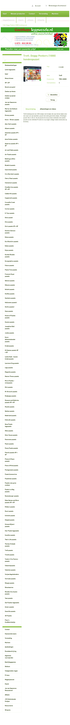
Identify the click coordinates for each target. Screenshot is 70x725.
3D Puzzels (8, 616)
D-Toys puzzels (9, 213)
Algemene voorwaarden (9, 657)
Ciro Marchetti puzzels (12, 174)
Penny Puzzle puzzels (11, 448)
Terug (52, 100)
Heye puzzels (9, 311)
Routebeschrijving (10, 651)
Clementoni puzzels (11, 183)
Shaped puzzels (9, 520)
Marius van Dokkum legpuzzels (11, 110)
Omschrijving (31, 109)
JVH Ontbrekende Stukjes (10, 700)
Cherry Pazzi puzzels (11, 178)
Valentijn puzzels (10, 570)
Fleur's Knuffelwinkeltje (10, 621)
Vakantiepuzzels (10, 565)
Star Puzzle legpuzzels (12, 531)
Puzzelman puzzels (11, 478)
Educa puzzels (9, 237)
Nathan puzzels (9, 411)
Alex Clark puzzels (10, 124)
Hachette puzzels (10, 298)
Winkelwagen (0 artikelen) (55, 5)
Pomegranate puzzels (11, 470)
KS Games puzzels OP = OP (11, 351)
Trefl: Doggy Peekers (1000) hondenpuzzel (15, 25)
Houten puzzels (9, 322)
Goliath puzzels (9, 289)
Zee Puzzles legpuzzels (12, 602)
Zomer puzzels (9, 607)
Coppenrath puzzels (11, 198)
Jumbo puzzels (9, 333)
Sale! (6, 74)
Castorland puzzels (11, 170)
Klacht (20, 20)
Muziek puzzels (9, 407)
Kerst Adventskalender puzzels (10, 339)
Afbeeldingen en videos (48, 109)
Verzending (43, 14)
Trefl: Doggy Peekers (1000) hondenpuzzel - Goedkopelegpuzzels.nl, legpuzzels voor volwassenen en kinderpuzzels (11, 5)
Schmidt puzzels (10, 515)
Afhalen (30, 20)
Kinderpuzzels (9, 346)
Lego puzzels (9, 367)
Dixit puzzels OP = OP (11, 226)
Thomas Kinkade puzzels (10, 545)
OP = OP (7, 83)
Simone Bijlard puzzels (9, 525)
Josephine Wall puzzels (9, 327)
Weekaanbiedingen (11, 65)
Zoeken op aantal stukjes (10, 97)
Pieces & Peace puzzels (9, 460)
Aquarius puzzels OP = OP (12, 145)
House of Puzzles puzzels (10, 317)
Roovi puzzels (9, 511)
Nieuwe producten (18, 14)
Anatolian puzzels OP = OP (12, 134)
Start (5, 14)
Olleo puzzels (9, 431)
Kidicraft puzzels (10, 420)
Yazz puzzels (9, 598)
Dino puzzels (9, 222)
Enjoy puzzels (9, 250)
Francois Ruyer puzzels (9, 275)
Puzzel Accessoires (11, 474)
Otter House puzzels (11, 435)
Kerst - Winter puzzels (12, 119)
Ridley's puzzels (10, 507)
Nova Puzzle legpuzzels (8, 425)
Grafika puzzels (9, 294)
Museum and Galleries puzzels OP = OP (12, 401)
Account (36, 6)
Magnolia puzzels (10, 372)
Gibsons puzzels (10, 285)
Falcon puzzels (9, 265)
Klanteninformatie (10, 634)
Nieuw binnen (9, 78)
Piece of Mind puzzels (11, 465)
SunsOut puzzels (10, 535)
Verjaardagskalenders (12, 574)
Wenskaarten (9, 587)
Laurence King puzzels (12, 363)
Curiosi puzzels (9, 209)
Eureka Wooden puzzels (10, 256)
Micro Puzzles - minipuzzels (10, 382)
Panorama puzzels (10, 439)
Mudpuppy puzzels (10, 396)
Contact (32, 14)
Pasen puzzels (9, 444)
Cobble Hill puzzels (11, 193)
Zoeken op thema (10, 91)
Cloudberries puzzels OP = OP (11, 188)
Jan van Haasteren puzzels (10, 103)
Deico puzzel (9, 217)
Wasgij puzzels (9, 583)
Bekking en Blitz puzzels (10, 160)
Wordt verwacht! (10, 87)
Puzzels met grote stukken (10, 484)
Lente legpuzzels (10, 69)
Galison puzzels (10, 281)
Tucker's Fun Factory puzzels (11, 560)
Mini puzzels (9, 387)
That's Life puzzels (10, 539)
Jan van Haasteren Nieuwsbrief (10, 689)
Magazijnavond (8, 20)
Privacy (7, 675)
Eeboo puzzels (9, 246)
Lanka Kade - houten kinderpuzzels (11, 358)
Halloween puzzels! (11, 302)
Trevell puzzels (9, 555)
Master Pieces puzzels (12, 376)
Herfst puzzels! (9, 307)
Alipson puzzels (10, 128)
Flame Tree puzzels (11, 270)
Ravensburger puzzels (12, 496)
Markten (55, 14)
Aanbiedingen (9, 647)
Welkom (7, 666)
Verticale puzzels (10, 579)
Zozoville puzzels (10, 611)
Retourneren (9, 705)
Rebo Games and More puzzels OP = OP (12, 501)
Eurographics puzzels (11, 261)
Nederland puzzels (10, 415)
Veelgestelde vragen (11, 671)
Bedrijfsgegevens (10, 662)
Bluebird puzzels (10, 165)
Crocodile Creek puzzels (10, 203)
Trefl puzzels (9, 550)
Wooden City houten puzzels (11, 593)
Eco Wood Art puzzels (11, 241)
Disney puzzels (9, 115)
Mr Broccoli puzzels (11, 391)
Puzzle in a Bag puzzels (9, 490)
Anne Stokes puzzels (11, 139)
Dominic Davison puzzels (10, 232)
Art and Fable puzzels (11, 150)
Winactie (40, 20)
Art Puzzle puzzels (10, 154)
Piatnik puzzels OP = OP (11, 454)
